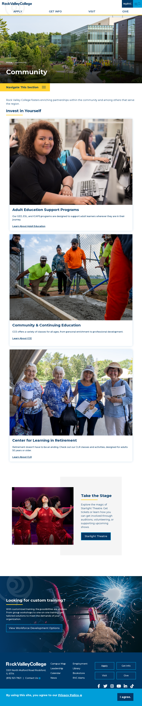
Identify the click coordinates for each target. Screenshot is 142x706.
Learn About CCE (22, 338)
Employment (80, 663)
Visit (91, 11)
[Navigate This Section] (25, 87)
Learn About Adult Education (28, 226)
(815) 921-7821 (13, 678)
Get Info (55, 11)
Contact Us (31, 678)
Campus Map (58, 663)
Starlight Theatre (96, 536)
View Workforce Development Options (34, 628)
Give (125, 11)
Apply (17, 11)
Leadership (56, 668)
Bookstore (79, 673)
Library (76, 668)
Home (9, 62)
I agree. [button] (125, 697)
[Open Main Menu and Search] (137, 4)
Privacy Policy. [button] (68, 695)
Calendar (55, 673)
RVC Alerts (79, 678)
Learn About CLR (22, 457)
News (53, 678)
